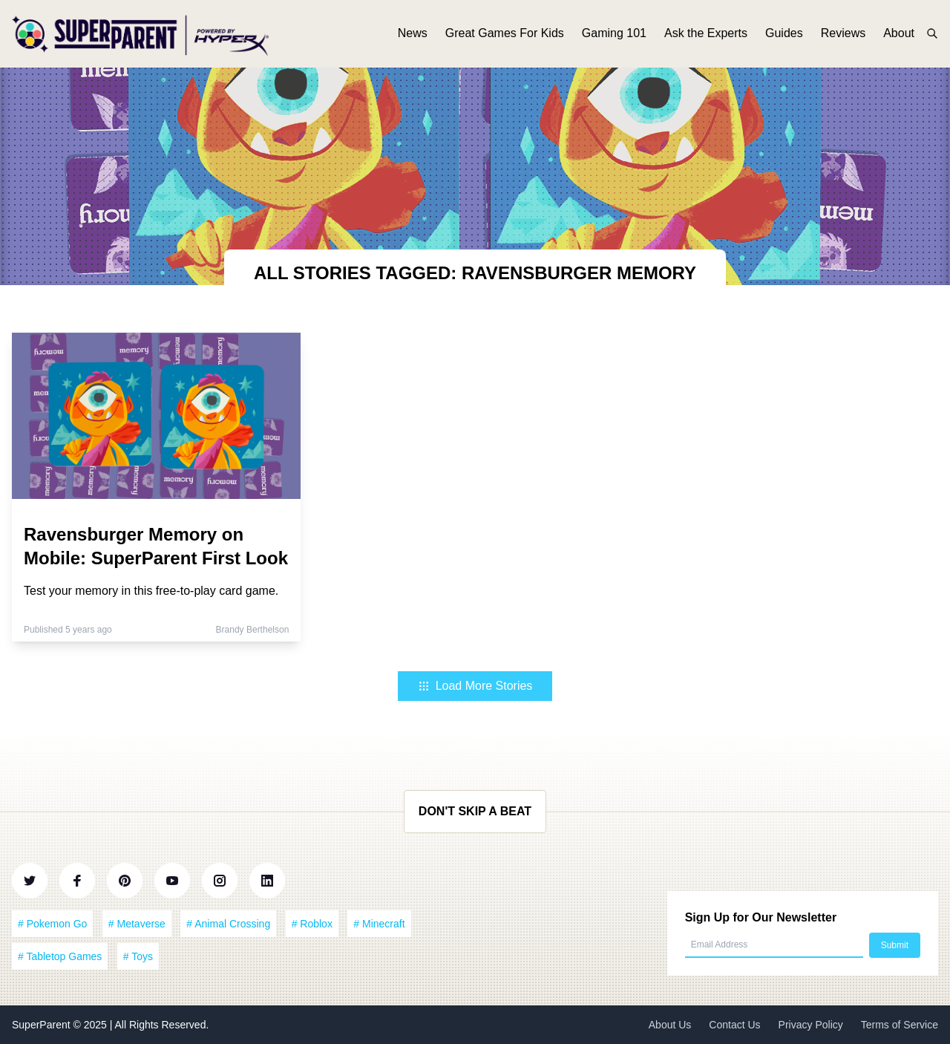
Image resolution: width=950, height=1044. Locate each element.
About (898, 35)
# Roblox (312, 924)
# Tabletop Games (60, 956)
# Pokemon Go (52, 924)
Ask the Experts (705, 35)
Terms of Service (899, 1025)
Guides (784, 35)
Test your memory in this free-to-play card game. (151, 590)
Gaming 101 (614, 35)
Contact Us (734, 1025)
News (413, 35)
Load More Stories (475, 685)
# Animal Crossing (228, 924)
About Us (670, 1025)
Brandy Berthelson (252, 629)
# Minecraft (378, 924)
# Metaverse (137, 924)
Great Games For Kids (504, 35)
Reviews (843, 35)
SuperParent (42, 1025)
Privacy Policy (811, 1025)
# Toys (138, 956)
